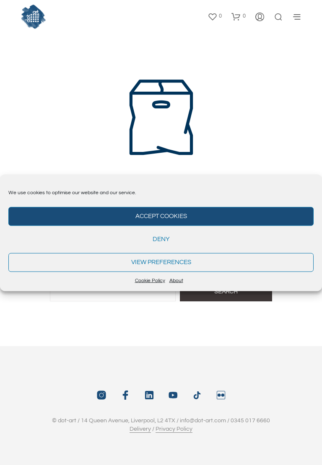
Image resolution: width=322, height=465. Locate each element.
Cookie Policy (150, 280)
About (176, 280)
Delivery (140, 429)
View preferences (161, 262)
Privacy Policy (174, 429)
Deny (161, 239)
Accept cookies (161, 216)
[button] (215, 16)
